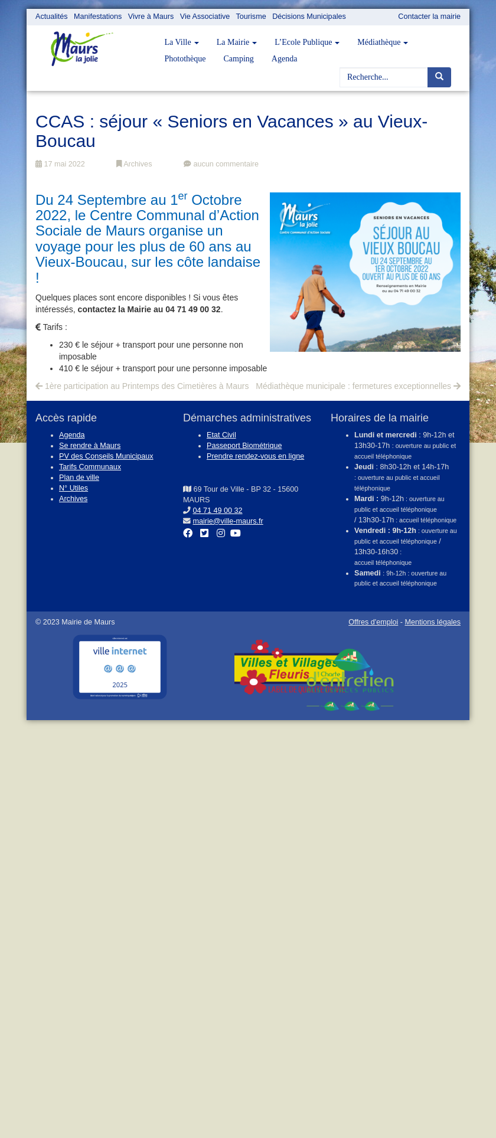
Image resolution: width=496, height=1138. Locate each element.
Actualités (51, 16)
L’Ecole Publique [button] (307, 42)
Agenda (285, 58)
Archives (134, 164)
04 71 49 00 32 (218, 510)
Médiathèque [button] (382, 42)
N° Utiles (73, 488)
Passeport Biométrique (244, 446)
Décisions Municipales (309, 16)
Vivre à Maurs (151, 16)
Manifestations (98, 16)
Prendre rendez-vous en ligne (255, 456)
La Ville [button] (182, 42)
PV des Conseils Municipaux (106, 456)
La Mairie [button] (237, 42)
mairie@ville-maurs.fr (228, 521)
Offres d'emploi (373, 622)
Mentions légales (432, 622)
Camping (239, 58)
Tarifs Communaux (90, 467)
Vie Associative (205, 16)
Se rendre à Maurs (89, 446)
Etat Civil (221, 435)
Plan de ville (79, 477)
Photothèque (185, 58)
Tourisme (251, 16)
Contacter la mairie (429, 16)
